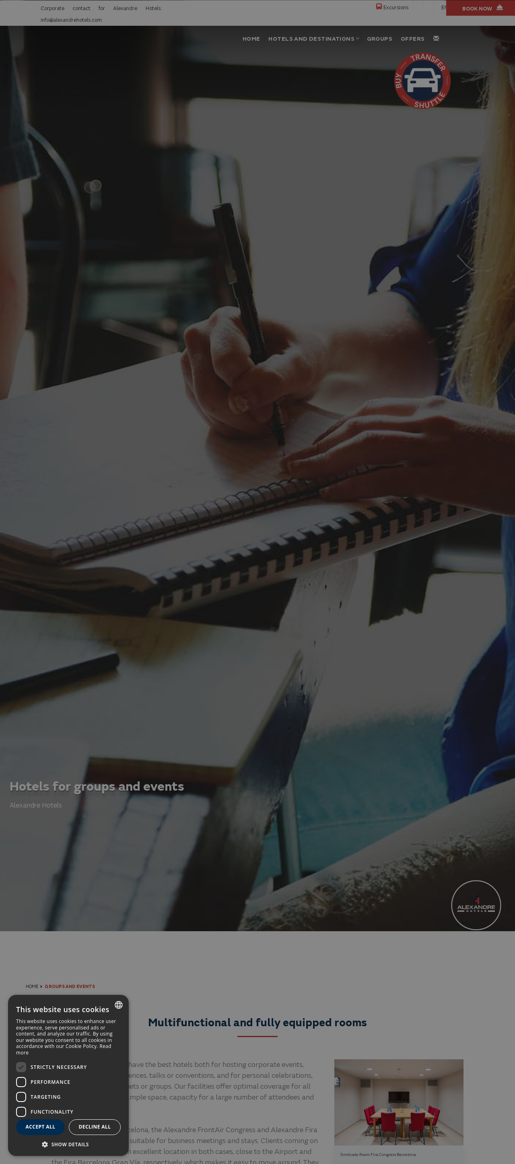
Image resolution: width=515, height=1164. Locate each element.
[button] (68, 1144)
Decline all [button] (95, 1126)
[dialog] (68, 1075)
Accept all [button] (41, 1126)
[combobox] (119, 1005)
